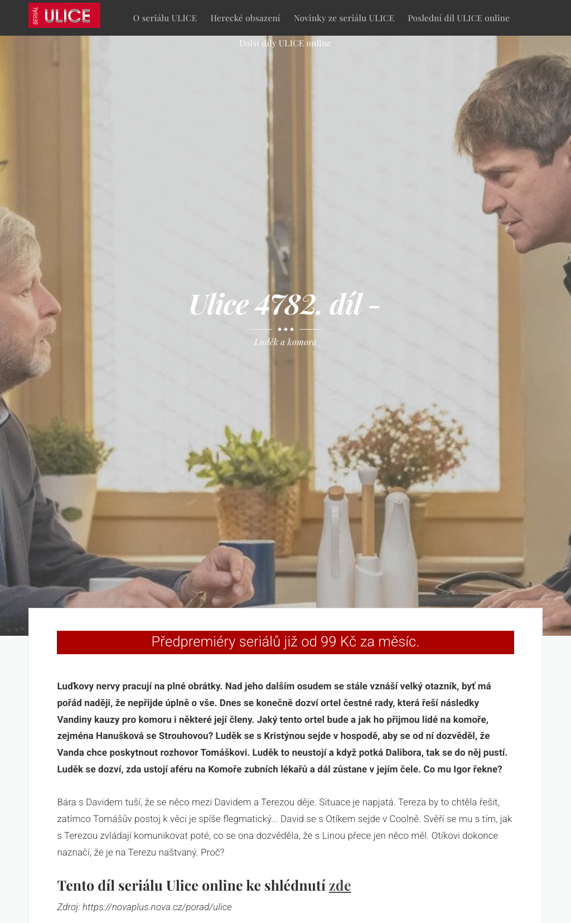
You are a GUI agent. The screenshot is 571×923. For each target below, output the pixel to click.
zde (340, 885)
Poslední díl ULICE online (459, 17)
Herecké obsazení (245, 17)
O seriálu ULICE (165, 17)
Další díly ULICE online (285, 43)
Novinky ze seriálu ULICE (344, 17)
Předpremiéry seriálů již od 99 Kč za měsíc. (286, 642)
